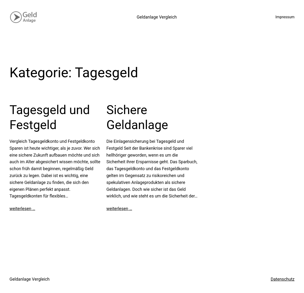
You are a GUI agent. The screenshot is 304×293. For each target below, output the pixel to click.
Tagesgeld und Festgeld (50, 117)
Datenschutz (282, 279)
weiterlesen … (22, 208)
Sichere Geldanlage (137, 117)
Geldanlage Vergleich (157, 16)
